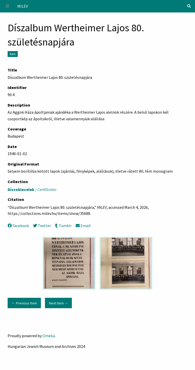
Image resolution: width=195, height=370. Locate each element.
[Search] (189, 6)
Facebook (18, 225)
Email (83, 225)
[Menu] (7, 6)
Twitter (42, 225)
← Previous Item (24, 303)
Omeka (48, 335)
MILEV (22, 6)
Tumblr (63, 225)
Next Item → (58, 303)
